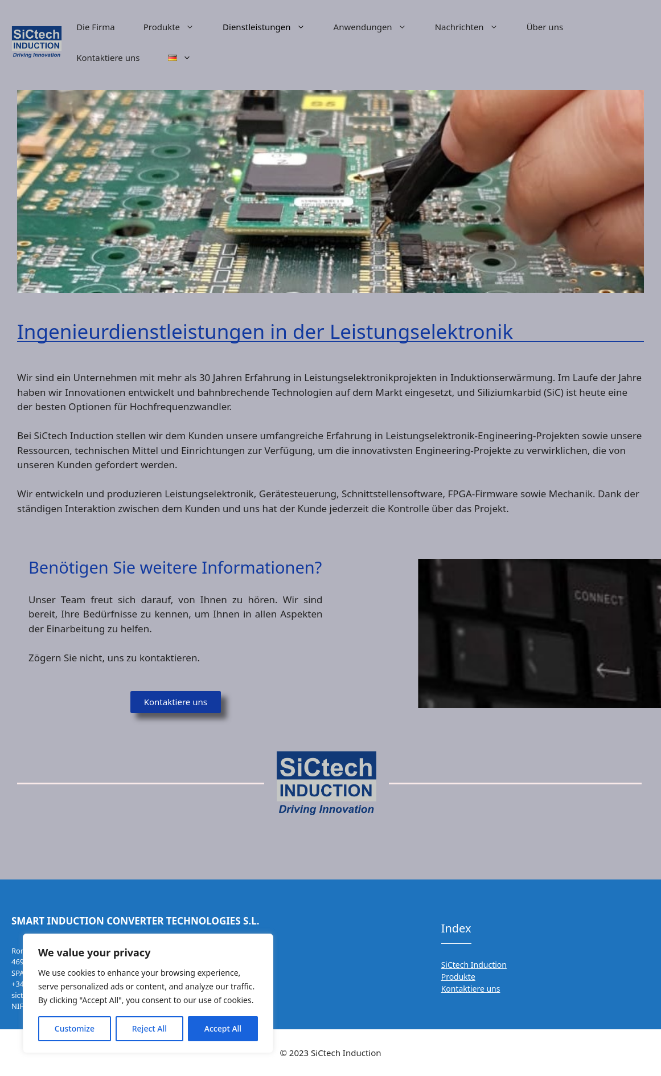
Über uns (545, 26)
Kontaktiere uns (107, 57)
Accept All (222, 1028)
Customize (75, 1028)
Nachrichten (473, 26)
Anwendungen (377, 26)
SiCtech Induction (474, 964)
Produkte (175, 26)
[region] (148, 993)
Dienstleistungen (271, 26)
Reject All (149, 1028)
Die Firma (95, 26)
